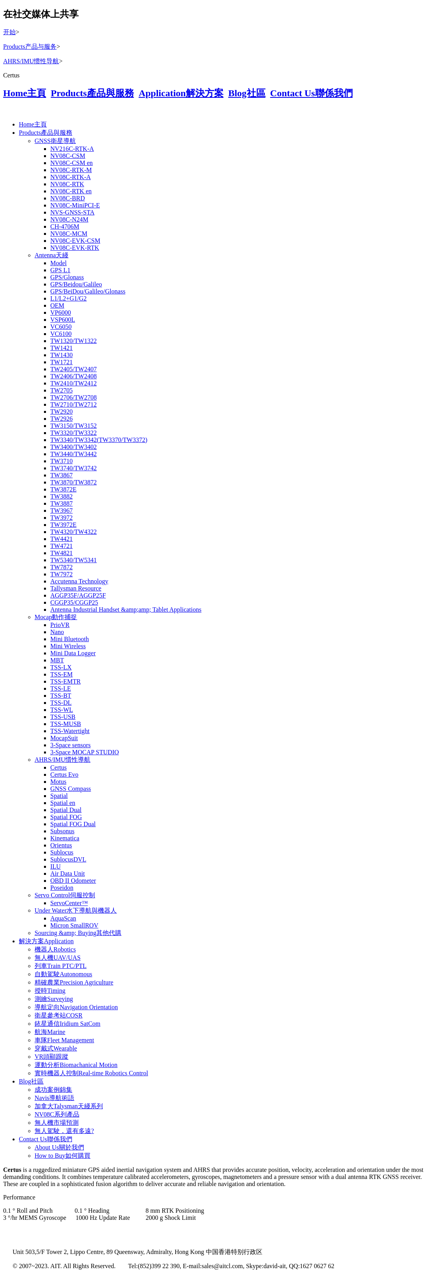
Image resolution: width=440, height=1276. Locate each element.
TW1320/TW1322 (73, 340)
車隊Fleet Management (64, 1040)
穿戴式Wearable (56, 1048)
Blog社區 (247, 93)
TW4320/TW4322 (73, 531)
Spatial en (62, 802)
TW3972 (61, 517)
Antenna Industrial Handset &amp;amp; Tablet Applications (126, 609)
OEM (57, 305)
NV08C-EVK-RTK (74, 247)
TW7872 (61, 567)
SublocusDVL (68, 859)
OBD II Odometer (73, 880)
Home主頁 (24, 93)
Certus (58, 767)
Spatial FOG (66, 817)
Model (58, 263)
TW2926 (61, 418)
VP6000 (60, 312)
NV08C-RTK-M (71, 170)
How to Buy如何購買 (62, 1155)
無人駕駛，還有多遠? (64, 1131)
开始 (9, 32)
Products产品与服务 (30, 46)
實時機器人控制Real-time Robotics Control (91, 1073)
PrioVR (60, 625)
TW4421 (61, 538)
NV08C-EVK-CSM (75, 240)
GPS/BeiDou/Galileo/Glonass (87, 291)
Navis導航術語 (54, 1097)
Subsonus (62, 831)
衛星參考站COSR (58, 1015)
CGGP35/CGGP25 (74, 602)
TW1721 (61, 362)
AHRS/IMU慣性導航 (62, 759)
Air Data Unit (67, 873)
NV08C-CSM (67, 155)
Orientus (61, 845)
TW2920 (61, 411)
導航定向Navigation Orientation (76, 1007)
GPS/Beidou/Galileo (76, 284)
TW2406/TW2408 (73, 376)
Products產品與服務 (92, 93)
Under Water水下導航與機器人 (76, 910)
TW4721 (61, 546)
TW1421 (61, 348)
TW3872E (63, 489)
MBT (57, 660)
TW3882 (61, 496)
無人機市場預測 (57, 1122)
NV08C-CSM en (71, 163)
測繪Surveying (54, 999)
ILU (55, 866)
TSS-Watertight (70, 731)
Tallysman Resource (75, 588)
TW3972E (63, 524)
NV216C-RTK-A (72, 148)
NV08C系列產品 (57, 1114)
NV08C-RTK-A (70, 177)
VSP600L (62, 319)
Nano (57, 632)
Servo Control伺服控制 (65, 895)
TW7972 (61, 574)
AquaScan (63, 918)
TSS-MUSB (65, 723)
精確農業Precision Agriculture (74, 982)
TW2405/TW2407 (73, 369)
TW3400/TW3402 (73, 447)
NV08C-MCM (68, 233)
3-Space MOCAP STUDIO (84, 752)
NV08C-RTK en (71, 191)
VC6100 (61, 333)
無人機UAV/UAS (58, 957)
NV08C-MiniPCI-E (75, 205)
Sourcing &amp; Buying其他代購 (78, 933)
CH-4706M (64, 226)
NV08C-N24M (69, 219)
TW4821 (61, 553)
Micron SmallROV (74, 925)
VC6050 (61, 326)
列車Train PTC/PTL (60, 965)
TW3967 (61, 510)
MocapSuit (64, 738)
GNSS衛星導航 (55, 141)
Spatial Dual (66, 810)
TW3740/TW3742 (73, 468)
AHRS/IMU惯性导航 (31, 61)
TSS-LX (61, 667)
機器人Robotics (55, 949)
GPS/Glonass (67, 277)
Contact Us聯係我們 (311, 93)
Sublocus (61, 852)
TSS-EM (61, 674)
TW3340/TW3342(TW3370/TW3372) (98, 439)
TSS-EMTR (65, 681)
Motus (58, 781)
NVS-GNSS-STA (72, 212)
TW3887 (61, 503)
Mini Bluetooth (69, 639)
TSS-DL (61, 702)
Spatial (59, 795)
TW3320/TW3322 (73, 432)
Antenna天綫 (51, 255)
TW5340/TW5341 (73, 560)
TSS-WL (61, 709)
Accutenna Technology (79, 581)
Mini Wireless (68, 646)
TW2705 (61, 390)
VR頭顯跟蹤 (51, 1056)
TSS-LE (60, 688)
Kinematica (64, 838)
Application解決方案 (181, 93)
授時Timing (50, 990)
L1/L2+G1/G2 (68, 298)
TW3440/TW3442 (73, 454)
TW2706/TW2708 (73, 397)
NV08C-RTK (67, 184)
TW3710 (61, 461)
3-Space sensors (70, 745)
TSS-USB (62, 716)
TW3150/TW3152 (73, 425)
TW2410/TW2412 (73, 383)
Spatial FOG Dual (73, 824)
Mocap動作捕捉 (56, 617)
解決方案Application (46, 941)
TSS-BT (60, 695)
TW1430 (61, 355)
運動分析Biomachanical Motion (76, 1065)
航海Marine (50, 1031)
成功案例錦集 (53, 1089)
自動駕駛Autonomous (63, 974)
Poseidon (61, 887)
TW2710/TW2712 (73, 404)
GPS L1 (60, 270)
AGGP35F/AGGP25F (78, 595)
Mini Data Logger (73, 653)
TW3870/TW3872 (73, 482)
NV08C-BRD (67, 198)
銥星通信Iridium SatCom (68, 1023)
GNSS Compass (70, 788)
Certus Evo (64, 774)
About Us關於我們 (59, 1147)
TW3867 (61, 475)
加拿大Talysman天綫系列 (69, 1106)
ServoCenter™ (69, 903)
